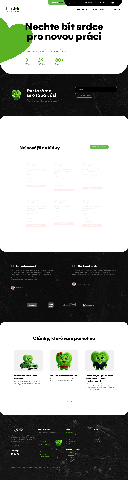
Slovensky (97, 434)
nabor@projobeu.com (103, 2)
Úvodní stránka (71, 432)
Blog (109, 9)
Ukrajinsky (98, 441)
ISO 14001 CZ (71, 457)
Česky (96, 432)
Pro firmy (94, 9)
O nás (102, 9)
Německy (97, 437)
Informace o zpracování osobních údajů (50, 449)
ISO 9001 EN (71, 455)
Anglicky (97, 439)
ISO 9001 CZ (71, 452)
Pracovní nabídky (81, 9)
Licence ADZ (43, 454)
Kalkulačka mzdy (76, 2)
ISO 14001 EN (71, 459)
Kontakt (117, 9)
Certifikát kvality (44, 452)
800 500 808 (88, 2)
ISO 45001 (70, 461)
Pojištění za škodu (44, 456)
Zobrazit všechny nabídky (99, 147)
